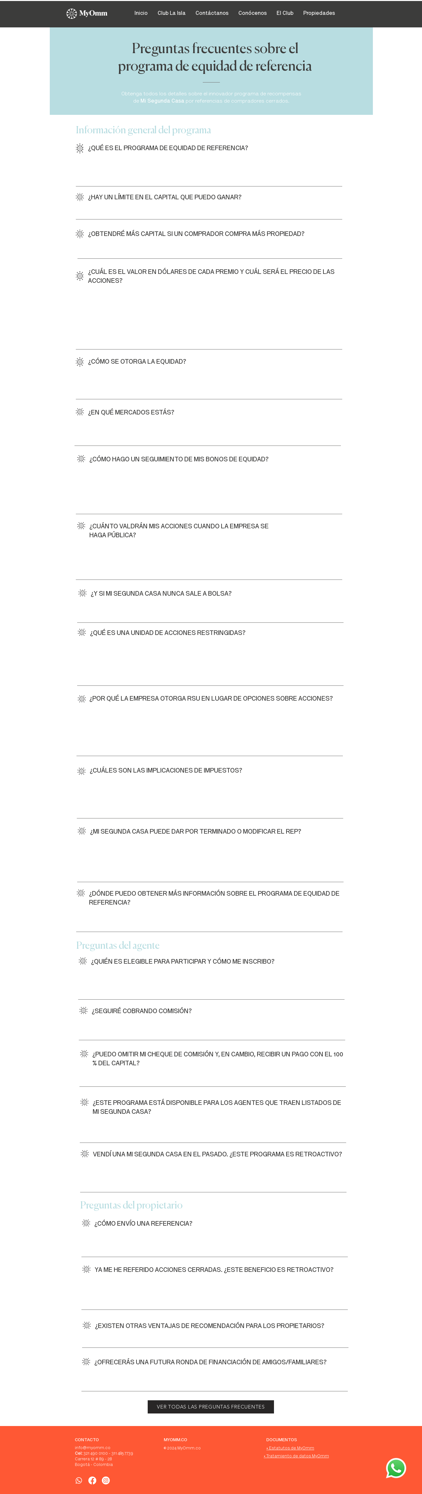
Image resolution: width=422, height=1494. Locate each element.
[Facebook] (92, 1480)
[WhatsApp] (79, 1480)
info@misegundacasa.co (167, 502)
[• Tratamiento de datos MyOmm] (296, 1457)
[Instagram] (106, 1480)
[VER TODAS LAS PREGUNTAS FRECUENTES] (211, 1406)
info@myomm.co (92, 1448)
